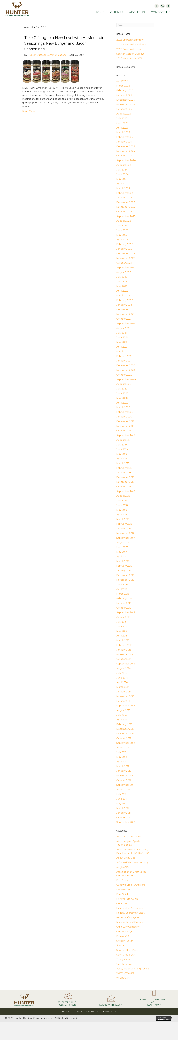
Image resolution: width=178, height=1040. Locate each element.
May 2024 (122, 179)
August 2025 (123, 113)
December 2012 (125, 729)
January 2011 (123, 813)
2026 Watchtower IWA (129, 58)
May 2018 (121, 510)
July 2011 (121, 794)
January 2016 (123, 603)
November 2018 (125, 482)
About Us (92, 1011)
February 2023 (124, 244)
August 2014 (123, 668)
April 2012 (121, 761)
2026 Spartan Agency (128, 49)
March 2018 (122, 519)
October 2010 (123, 817)
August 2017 (123, 542)
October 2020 (124, 374)
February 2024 (124, 193)
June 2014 (122, 677)
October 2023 (124, 211)
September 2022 (126, 267)
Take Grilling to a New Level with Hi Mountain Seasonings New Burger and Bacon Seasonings (64, 43)
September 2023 (126, 216)
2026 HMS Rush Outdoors (131, 44)
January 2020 (124, 416)
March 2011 (122, 808)
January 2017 (123, 570)
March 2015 (122, 640)
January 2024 (124, 197)
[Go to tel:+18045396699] (154, 999)
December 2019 (125, 421)
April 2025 (122, 127)
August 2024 (123, 165)
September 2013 (125, 705)
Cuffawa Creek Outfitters (130, 884)
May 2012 (121, 757)
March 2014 (122, 687)
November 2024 (125, 151)
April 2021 (121, 346)
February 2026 (124, 90)
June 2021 (122, 337)
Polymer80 (122, 936)
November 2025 (125, 104)
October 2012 (123, 738)
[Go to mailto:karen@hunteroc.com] (110, 1001)
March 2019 (122, 463)
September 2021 (125, 323)
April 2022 (122, 290)
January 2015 (123, 649)
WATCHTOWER (125, 973)
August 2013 (123, 710)
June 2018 (122, 505)
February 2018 (124, 523)
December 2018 (125, 477)
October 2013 (123, 701)
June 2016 (122, 584)
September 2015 (125, 612)
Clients (77, 1011)
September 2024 (126, 160)
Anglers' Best (123, 867)
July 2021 (121, 332)
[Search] (135, 25)
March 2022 (123, 295)
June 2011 (121, 798)
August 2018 (123, 495)
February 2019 (124, 468)
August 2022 (123, 272)
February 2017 (124, 565)
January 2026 (124, 95)
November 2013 (125, 696)
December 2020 (125, 365)
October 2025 (124, 109)
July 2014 (121, 673)
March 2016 (122, 593)
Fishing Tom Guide (127, 898)
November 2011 (125, 775)
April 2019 (121, 458)
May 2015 (121, 631)
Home (65, 1011)
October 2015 (123, 607)
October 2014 (123, 659)
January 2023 (124, 248)
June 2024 (122, 174)
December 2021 (125, 309)
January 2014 (123, 691)
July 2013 (121, 715)
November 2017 (125, 533)
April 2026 (122, 81)
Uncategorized (124, 964)
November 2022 (125, 258)
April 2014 (122, 682)
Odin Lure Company (128, 926)
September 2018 (125, 491)
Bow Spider (122, 880)
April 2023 (122, 239)
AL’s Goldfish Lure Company (132, 862)
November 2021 (125, 314)
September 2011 (125, 785)
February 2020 (124, 412)
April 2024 (122, 183)
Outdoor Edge (124, 931)
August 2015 (123, 617)
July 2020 (121, 388)
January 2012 (123, 770)
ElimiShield (122, 894)
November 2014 (125, 654)
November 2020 (125, 370)
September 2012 (125, 743)
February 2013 (124, 724)
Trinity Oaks (123, 959)
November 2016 (125, 579)
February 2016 (124, 598)
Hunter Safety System (128, 917)
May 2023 (122, 235)
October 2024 (124, 155)
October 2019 (123, 430)
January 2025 (124, 141)
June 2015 (122, 626)
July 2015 (121, 621)
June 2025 (122, 123)
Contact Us (109, 1011)
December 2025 (125, 99)
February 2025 (124, 137)
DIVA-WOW (123, 889)
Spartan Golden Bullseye (130, 53)
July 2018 (121, 500)
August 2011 (123, 789)
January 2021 (123, 360)
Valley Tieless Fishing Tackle (132, 968)
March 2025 (123, 132)
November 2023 (125, 207)
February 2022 (124, 300)
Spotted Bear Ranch (127, 950)
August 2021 (123, 328)
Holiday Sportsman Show (130, 912)
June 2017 (122, 547)
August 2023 (123, 221)
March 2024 (123, 188)
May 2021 (121, 342)
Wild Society (123, 978)
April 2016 (121, 589)
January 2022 (124, 304)
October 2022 (124, 263)
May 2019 (121, 454)
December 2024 (125, 146)
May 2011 (121, 803)
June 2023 (122, 230)
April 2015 (121, 635)
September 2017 (125, 538)
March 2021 (122, 351)
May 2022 (122, 286)
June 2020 (122, 393)
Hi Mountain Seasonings (130, 908)
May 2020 (122, 398)
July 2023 (121, 225)
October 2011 (123, 780)
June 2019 (122, 449)
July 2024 (121, 169)
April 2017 (121, 556)
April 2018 (121, 514)
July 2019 (121, 444)
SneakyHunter (124, 940)
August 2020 (123, 384)
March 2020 (123, 407)
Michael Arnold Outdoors (130, 922)
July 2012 (121, 752)
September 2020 (126, 379)
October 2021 (123, 318)
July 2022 (121, 276)
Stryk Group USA (125, 954)
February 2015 (124, 645)
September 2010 (125, 822)
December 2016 (125, 575)
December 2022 (125, 253)
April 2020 (122, 402)
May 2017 (121, 551)
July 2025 (121, 118)
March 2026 (123, 85)
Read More (28, 111)
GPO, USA (122, 903)
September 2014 (125, 663)
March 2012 (122, 766)
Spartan (120, 945)
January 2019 (123, 472)
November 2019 (125, 426)
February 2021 (124, 356)
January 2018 (123, 528)
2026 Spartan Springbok (130, 39)
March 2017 (122, 561)
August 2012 (123, 747)
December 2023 (125, 202)
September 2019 (125, 435)
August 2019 (123, 440)
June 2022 (122, 281)
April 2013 (121, 719)
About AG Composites (129, 836)
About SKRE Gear (126, 857)
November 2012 (125, 733)
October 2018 (123, 486)
